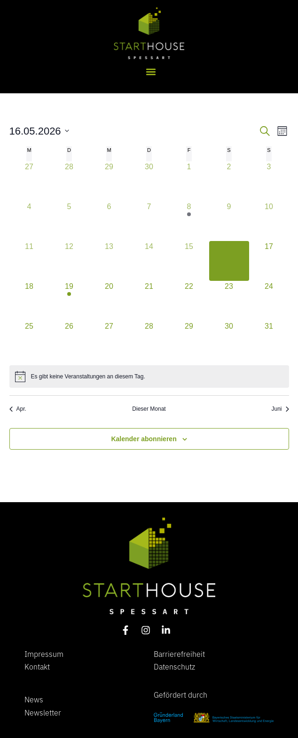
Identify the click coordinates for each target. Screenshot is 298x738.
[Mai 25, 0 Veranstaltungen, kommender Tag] (29, 341)
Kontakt (37, 666)
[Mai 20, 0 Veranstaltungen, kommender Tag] (109, 301)
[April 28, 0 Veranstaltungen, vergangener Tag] (69, 181)
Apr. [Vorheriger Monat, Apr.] (17, 409)
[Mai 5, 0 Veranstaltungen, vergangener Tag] (69, 221)
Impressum (43, 653)
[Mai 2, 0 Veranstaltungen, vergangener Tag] (229, 181)
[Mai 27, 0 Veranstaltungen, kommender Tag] (109, 341)
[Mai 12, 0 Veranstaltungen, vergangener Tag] (69, 261)
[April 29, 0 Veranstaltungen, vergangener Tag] (109, 181)
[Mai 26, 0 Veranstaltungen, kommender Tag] (69, 341)
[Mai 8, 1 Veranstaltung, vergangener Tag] (189, 221)
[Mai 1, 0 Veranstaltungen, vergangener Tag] (189, 181)
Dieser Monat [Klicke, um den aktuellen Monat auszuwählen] (148, 409)
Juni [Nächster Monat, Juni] (280, 409)
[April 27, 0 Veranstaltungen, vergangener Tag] (29, 181)
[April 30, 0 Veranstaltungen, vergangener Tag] (149, 181)
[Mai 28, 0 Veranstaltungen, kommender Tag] (149, 341)
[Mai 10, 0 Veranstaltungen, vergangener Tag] (269, 221)
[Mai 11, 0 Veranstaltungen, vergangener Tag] (29, 261)
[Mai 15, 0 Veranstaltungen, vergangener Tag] (189, 261)
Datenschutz (174, 666)
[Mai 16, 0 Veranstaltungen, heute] (229, 261)
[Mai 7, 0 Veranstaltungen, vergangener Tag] (149, 221)
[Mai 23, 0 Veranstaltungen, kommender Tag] (229, 301)
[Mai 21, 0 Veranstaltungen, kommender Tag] (149, 301)
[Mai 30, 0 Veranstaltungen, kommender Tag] (229, 341)
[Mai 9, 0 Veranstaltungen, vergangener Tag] (229, 221)
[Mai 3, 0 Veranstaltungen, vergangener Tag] (269, 181)
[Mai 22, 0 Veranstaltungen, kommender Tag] (189, 301)
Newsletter (42, 712)
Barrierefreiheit (179, 653)
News (33, 699)
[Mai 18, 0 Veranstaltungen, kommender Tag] (29, 301)
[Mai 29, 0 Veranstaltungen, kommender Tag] (189, 341)
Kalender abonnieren (143, 439)
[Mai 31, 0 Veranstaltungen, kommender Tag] (269, 341)
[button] (151, 71)
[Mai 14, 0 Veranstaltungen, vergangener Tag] (149, 261)
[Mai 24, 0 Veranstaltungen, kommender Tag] (269, 301)
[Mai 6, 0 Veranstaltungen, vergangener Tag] (109, 221)
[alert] (149, 376)
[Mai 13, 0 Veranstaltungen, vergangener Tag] (109, 261)
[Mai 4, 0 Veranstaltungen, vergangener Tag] (29, 221)
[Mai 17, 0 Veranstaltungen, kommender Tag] (269, 261)
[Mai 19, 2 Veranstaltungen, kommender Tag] (69, 301)
